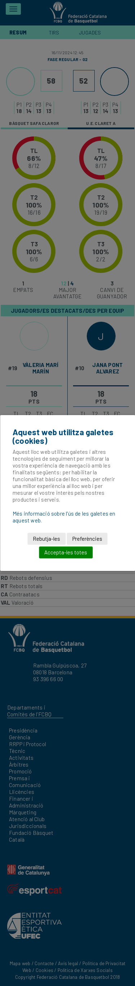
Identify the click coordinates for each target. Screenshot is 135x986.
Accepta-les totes (65, 552)
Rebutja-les (46, 538)
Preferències (87, 538)
